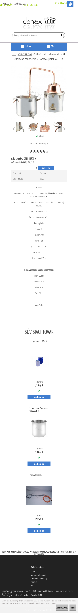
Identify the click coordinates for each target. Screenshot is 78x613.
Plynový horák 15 (35, 475)
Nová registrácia (20, 3)
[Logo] (39, 23)
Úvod (14, 54)
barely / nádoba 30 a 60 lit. (39, 341)
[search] (62, 36)
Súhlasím (72, 607)
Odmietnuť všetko (62, 607)
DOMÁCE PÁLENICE (25, 54)
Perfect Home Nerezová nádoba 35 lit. (38, 409)
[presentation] (13, 129)
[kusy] (29, 168)
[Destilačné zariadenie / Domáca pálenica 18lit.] (39, 66)
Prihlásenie (7, 3)
